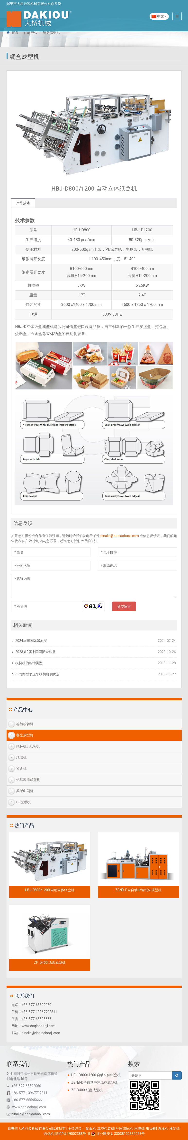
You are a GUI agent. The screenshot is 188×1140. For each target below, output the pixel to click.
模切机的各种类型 (29, 663)
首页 (15, 32)
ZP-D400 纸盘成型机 (49, 962)
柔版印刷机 (24, 791)
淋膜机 (139, 1129)
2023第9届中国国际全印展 (35, 652)
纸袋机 (151, 1129)
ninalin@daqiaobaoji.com (119, 536)
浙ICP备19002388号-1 (72, 1134)
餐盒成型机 (51, 32)
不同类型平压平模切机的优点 (37, 674)
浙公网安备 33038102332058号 (118, 1134)
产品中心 (30, 32)
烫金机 (21, 769)
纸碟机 (21, 757)
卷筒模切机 (24, 724)
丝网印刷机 (124, 1129)
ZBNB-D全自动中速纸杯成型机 (138, 890)
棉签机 (174, 1129)
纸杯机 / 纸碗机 (28, 746)
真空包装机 (105, 1129)
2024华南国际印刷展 (31, 641)
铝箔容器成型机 (28, 780)
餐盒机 (91, 1129)
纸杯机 (49, 1134)
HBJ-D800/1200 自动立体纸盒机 (49, 890)
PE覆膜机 (23, 802)
